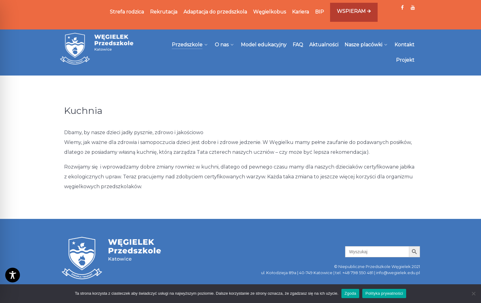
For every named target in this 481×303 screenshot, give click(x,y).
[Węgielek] (97, 48)
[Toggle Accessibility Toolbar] (13, 275)
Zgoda (350, 293)
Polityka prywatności (384, 293)
